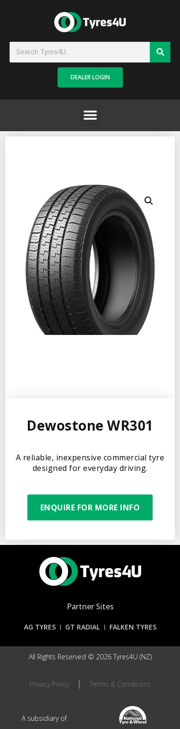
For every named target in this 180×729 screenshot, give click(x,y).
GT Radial (82, 626)
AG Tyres (40, 626)
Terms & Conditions (120, 684)
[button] (90, 115)
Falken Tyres (132, 626)
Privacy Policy (49, 684)
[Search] (160, 52)
